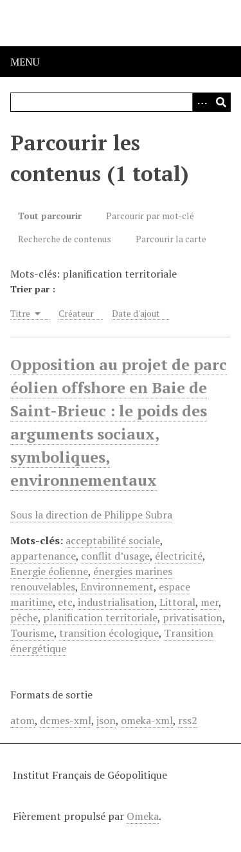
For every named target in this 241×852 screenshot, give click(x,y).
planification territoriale (100, 617)
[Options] (201, 102)
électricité (178, 556)
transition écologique (109, 633)
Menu (24, 62)
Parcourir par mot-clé (150, 215)
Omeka (143, 816)
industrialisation (116, 602)
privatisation (192, 617)
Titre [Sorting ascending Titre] (25, 313)
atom (22, 720)
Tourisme (32, 633)
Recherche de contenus (64, 239)
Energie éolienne (49, 571)
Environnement (117, 587)
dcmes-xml (65, 720)
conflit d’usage (115, 556)
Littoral (177, 602)
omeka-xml (147, 720)
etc (65, 602)
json (106, 720)
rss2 (187, 720)
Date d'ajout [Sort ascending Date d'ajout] (136, 313)
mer (210, 602)
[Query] (120, 102)
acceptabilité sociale (113, 540)
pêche (24, 617)
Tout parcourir (50, 215)
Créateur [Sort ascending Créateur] (76, 313)
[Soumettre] (221, 102)
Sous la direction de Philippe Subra (91, 515)
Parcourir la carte (171, 239)
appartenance (43, 556)
